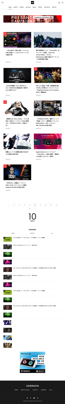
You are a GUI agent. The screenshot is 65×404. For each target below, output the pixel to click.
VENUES (22, 7)
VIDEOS (40, 7)
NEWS (10, 7)
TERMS (16, 390)
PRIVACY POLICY (25, 390)
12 (29, 208)
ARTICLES (28, 7)
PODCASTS (47, 7)
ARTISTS (54, 7)
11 (56, 205)
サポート (51, 390)
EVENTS (16, 7)
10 (50, 205)
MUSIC (34, 7)
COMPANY (43, 390)
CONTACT (35, 390)
